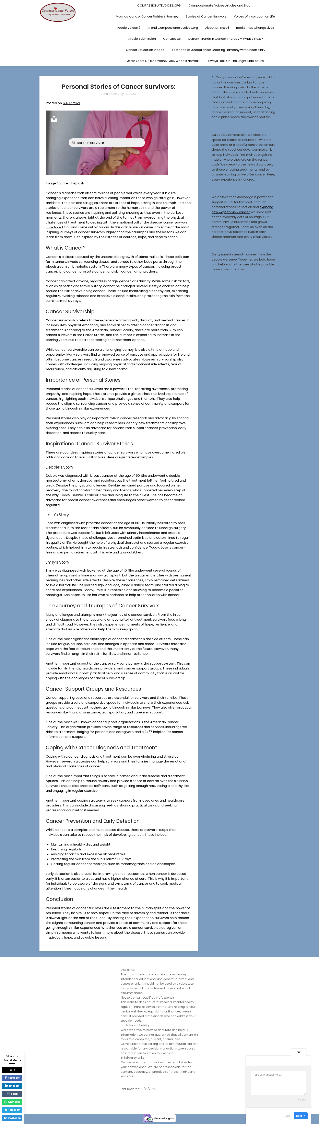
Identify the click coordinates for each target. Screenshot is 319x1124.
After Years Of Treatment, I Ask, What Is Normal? (163, 61)
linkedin (12, 1085)
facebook (12, 1077)
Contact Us (172, 38)
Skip (288, 1115)
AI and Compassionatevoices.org (172, 27)
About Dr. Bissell (217, 27)
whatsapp (12, 1101)
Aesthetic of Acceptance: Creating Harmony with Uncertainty (218, 50)
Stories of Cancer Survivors (206, 16)
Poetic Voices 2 (128, 27)
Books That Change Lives (255, 27)
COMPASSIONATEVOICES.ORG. (159, 5)
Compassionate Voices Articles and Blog (219, 5)
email (12, 1093)
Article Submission (142, 38)
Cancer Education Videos (145, 50)
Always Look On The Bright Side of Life (236, 61)
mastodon (12, 1118)
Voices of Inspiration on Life (254, 16)
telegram (12, 1109)
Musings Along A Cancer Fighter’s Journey (147, 16)
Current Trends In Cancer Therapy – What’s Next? (225, 38)
